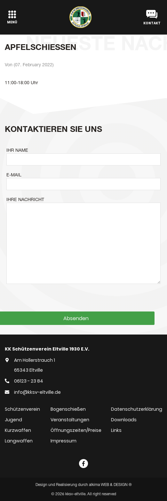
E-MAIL (13, 174)
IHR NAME (17, 150)
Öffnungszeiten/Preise (76, 430)
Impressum (63, 441)
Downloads (124, 419)
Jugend (13, 419)
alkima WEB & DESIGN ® (110, 484)
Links (116, 430)
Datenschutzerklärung (136, 409)
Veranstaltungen (70, 419)
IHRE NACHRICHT (25, 199)
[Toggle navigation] (12, 17)
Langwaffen (19, 441)
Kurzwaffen (18, 430)
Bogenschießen (68, 409)
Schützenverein (22, 409)
